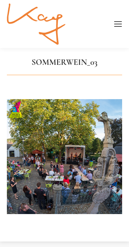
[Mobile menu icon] (118, 24)
